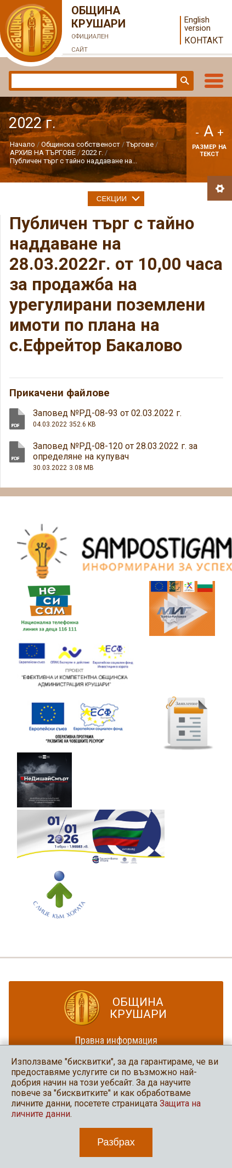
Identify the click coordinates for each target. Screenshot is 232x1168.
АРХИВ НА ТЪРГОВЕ (43, 152)
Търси (184, 81)
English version (197, 24)
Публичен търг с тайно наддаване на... (73, 161)
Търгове (140, 144)
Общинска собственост (80, 144)
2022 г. (92, 152)
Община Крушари (98, 30)
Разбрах (116, 1142)
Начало (22, 144)
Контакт (203, 40)
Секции (112, 199)
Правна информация (116, 1040)
